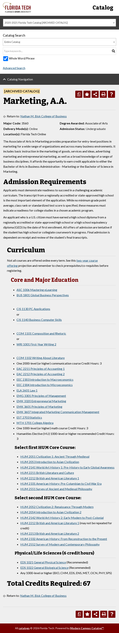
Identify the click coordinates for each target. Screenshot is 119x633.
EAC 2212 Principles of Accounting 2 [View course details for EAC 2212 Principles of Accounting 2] (41, 374)
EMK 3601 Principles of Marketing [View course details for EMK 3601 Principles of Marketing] (39, 406)
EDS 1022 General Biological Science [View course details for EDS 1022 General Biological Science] (44, 567)
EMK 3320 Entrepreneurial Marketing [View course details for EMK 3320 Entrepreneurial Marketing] (41, 401)
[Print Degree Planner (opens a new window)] (78, 94)
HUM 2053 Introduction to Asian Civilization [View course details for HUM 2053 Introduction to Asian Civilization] (49, 462)
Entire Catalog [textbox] (12, 41)
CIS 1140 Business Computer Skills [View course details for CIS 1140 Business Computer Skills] (39, 319)
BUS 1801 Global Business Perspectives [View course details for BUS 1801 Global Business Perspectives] (43, 295)
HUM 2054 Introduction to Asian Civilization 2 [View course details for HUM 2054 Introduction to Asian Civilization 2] (50, 512)
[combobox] (59, 22)
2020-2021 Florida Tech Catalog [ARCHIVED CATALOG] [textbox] (36, 22)
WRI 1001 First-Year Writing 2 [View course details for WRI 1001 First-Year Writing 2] (36, 344)
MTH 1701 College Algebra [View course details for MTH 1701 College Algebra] (35, 423)
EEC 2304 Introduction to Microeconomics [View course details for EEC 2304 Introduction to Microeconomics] (45, 385)
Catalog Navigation (20, 79)
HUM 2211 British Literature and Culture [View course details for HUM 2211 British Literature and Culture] (47, 472)
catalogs (24, 628)
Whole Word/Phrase (22, 58)
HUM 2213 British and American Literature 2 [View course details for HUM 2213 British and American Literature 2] (49, 533)
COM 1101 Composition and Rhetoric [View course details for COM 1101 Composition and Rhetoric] (41, 333)
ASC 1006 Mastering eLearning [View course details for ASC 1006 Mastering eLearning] (37, 290)
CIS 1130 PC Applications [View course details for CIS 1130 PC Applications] (33, 309)
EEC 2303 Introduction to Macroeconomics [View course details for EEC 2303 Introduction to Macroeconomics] (45, 379)
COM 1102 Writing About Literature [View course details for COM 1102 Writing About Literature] (41, 358)
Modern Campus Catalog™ (87, 628)
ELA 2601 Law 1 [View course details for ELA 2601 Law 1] (27, 390)
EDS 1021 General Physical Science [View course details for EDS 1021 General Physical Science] (43, 562)
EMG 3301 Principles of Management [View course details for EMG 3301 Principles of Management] (41, 395)
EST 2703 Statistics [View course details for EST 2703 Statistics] (29, 417)
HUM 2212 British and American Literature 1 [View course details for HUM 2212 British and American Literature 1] (49, 478)
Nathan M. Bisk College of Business (43, 116)
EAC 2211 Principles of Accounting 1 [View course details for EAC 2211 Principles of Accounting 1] (41, 368)
